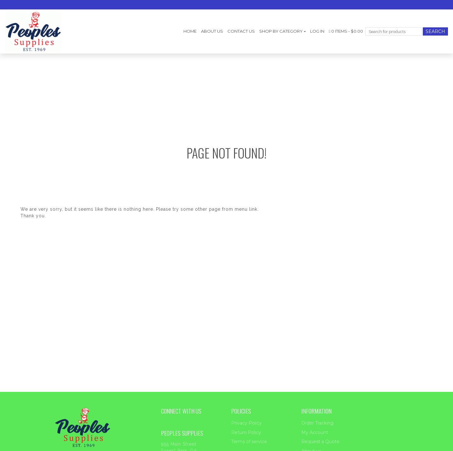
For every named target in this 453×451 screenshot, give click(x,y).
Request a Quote (320, 441)
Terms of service (249, 441)
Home (190, 31)
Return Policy (246, 432)
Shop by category (281, 31)
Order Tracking (317, 423)
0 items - (346, 31)
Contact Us (241, 31)
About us (212, 31)
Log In (317, 31)
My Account (314, 432)
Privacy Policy (246, 423)
